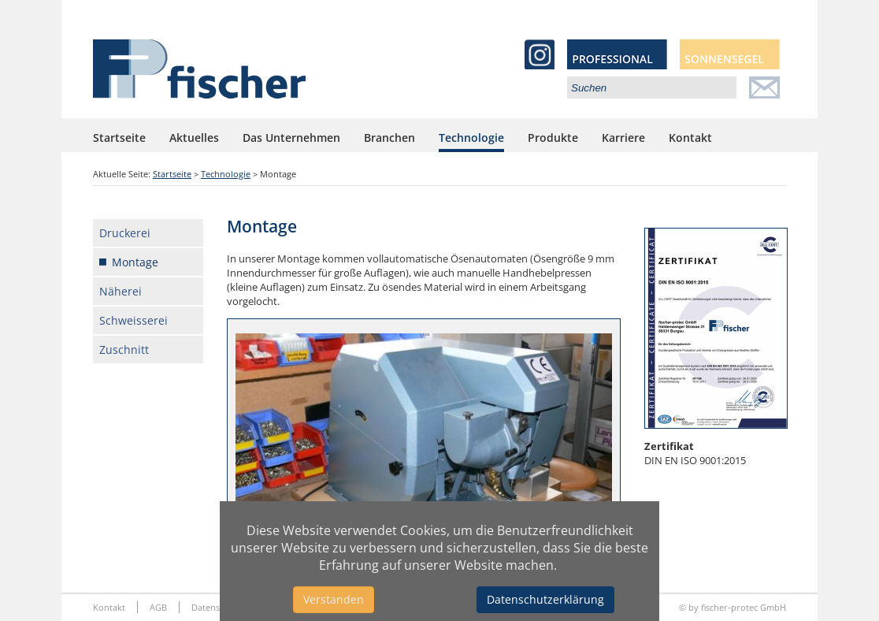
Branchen (389, 137)
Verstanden (333, 599)
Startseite (119, 137)
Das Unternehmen (291, 137)
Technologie (471, 137)
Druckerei (124, 232)
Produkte (553, 137)
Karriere (623, 137)
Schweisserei (133, 320)
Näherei (120, 291)
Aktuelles (194, 137)
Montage (135, 262)
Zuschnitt (124, 349)
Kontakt (690, 137)
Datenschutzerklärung (545, 599)
